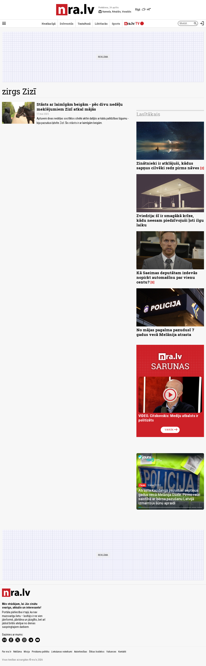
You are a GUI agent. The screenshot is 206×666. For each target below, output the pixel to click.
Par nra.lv (6, 651)
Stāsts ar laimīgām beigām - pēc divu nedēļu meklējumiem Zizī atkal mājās (80, 106)
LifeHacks (101, 23)
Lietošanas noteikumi (61, 651)
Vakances (111, 651)
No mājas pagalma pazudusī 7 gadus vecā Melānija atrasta (165, 332)
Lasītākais (148, 114)
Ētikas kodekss (96, 651)
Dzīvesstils (66, 23)
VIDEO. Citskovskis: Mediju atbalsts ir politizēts (168, 417)
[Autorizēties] (202, 23)
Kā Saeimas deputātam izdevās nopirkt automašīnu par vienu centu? (166, 277)
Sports (116, 23)
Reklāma (17, 651)
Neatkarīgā (49, 23)
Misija (27, 651)
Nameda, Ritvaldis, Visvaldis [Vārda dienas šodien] (114, 12)
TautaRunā (84, 23)
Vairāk (171, 430)
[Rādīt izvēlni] (4, 23)
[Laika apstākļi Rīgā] (143, 9)
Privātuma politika (40, 651)
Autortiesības (80, 651)
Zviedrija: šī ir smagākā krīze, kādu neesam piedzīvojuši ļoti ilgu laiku (170, 220)
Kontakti (122, 651)
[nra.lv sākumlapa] (75, 9)
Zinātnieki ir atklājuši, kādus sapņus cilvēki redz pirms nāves (167, 165)
